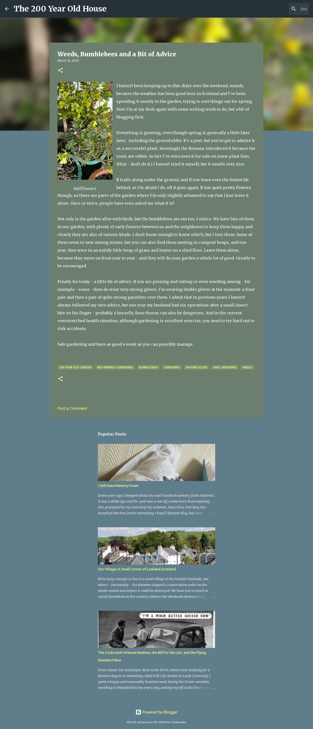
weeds (247, 367)
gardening (172, 367)
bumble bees (148, 367)
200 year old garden (75, 367)
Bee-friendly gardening (115, 367)
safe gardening (225, 367)
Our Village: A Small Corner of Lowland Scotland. (137, 569)
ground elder (196, 367)
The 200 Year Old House (60, 9)
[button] (60, 70)
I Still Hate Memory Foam (118, 486)
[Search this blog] (283, 9)
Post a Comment (72, 408)
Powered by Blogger (156, 712)
